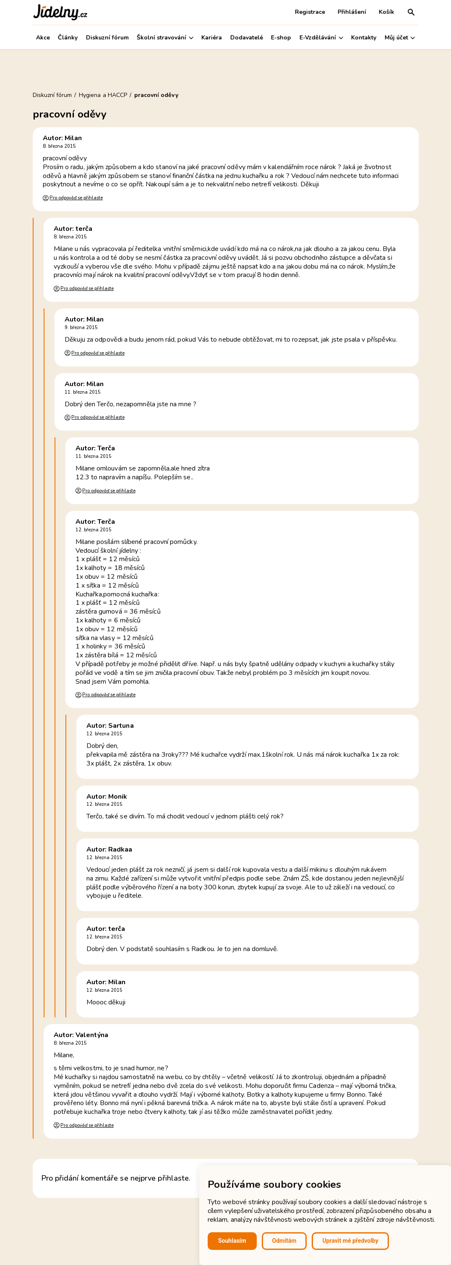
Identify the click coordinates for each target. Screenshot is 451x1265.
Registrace (310, 12)
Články (68, 38)
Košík (386, 12)
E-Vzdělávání (321, 38)
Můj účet (399, 38)
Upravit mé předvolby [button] (350, 1240)
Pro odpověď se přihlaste (76, 198)
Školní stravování (165, 38)
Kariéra (211, 38)
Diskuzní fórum (107, 38)
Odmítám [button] (284, 1240)
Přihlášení (352, 12)
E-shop (281, 38)
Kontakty (363, 38)
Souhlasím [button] (232, 1240)
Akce (43, 38)
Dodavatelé (246, 38)
